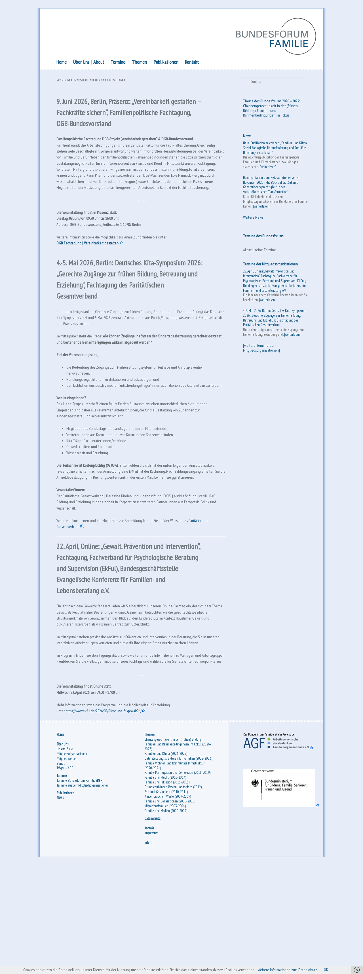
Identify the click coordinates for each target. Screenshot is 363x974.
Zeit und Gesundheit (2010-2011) (166, 898)
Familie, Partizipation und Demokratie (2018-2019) (177, 879)
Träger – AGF (65, 874)
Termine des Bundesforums (263, 237)
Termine (118, 63)
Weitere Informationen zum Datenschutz (295, 969)
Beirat (61, 870)
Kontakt (192, 63)
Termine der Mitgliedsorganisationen (270, 265)
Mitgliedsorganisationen (72, 860)
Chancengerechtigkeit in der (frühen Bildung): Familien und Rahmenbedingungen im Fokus (270, 111)
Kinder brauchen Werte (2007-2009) (167, 903)
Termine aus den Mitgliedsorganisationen (83, 892)
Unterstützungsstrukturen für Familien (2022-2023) (178, 865)
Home (61, 63)
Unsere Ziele (65, 855)
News (247, 137)
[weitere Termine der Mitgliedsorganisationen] (261, 349)
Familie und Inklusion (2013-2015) (166, 889)
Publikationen (166, 63)
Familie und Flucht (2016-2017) (165, 884)
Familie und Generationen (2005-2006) (169, 908)
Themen (139, 63)
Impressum (151, 939)
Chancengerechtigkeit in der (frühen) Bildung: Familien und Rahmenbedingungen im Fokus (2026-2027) (177, 851)
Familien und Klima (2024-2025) (165, 860)
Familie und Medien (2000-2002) (165, 917)
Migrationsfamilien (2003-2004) (165, 912)
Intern (148, 949)
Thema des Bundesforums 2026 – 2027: (271, 102)
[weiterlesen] (268, 168)
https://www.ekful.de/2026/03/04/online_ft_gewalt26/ (110, 815)
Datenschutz (152, 925)
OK (338, 969)
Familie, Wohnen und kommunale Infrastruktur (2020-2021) (174, 872)
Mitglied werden (67, 865)
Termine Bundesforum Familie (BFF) (80, 887)
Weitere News (253, 218)
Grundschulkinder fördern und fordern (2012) (173, 893)
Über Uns (81, 63)
